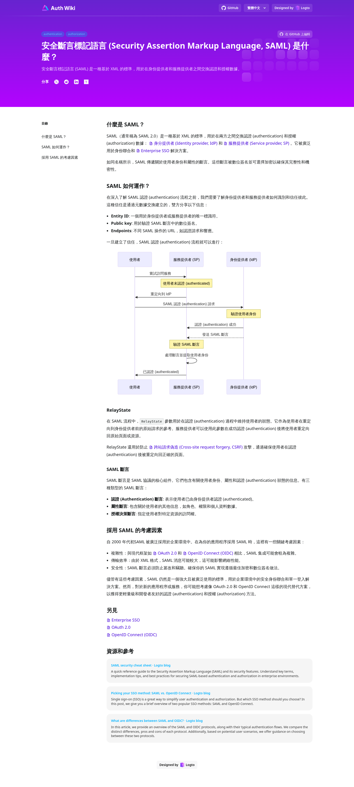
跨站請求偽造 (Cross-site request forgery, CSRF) (198, 447)
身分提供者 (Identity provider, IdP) (185, 143)
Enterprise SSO (155, 150)
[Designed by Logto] (292, 8)
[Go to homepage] (58, 8)
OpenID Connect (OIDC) (210, 553)
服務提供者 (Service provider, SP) (258, 143)
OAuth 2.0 (167, 553)
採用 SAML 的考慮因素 (60, 157)
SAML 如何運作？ (56, 146)
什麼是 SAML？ (54, 136)
